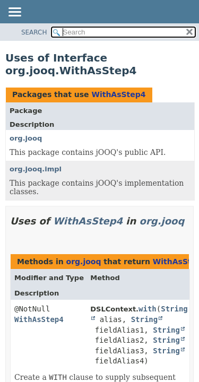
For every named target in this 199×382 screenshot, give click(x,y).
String (144, 319)
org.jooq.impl (36, 169)
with (148, 309)
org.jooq (26, 138)
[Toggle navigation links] (14, 12)
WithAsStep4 (118, 94)
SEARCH (34, 32)
